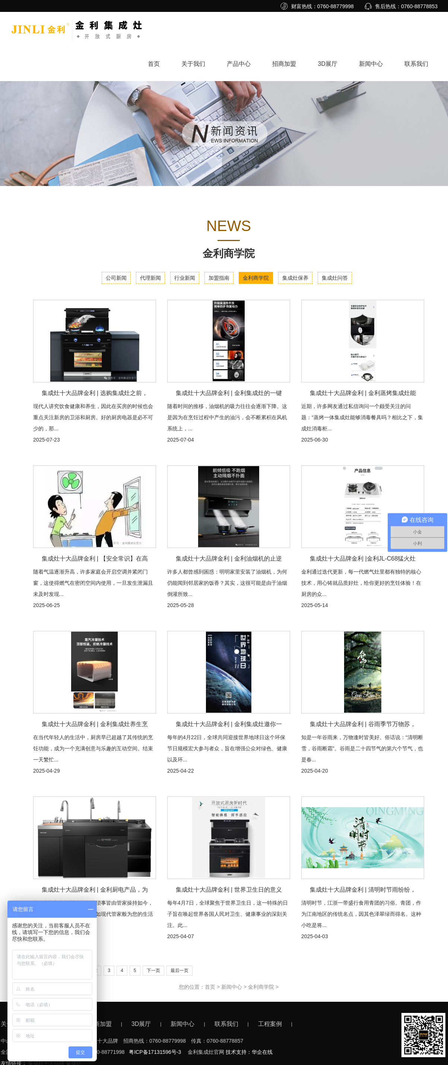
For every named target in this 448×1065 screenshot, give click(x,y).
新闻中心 (371, 64)
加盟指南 (219, 278)
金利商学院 (256, 278)
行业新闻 (184, 278)
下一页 (153, 970)
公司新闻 (116, 278)
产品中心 (239, 64)
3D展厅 (327, 64)
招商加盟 (284, 64)
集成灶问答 (335, 278)
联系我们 (416, 64)
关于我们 (193, 64)
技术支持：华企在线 (249, 1052)
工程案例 (270, 1024)
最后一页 (179, 970)
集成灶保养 (295, 278)
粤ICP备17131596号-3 (155, 1052)
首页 (154, 64)
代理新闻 (150, 278)
